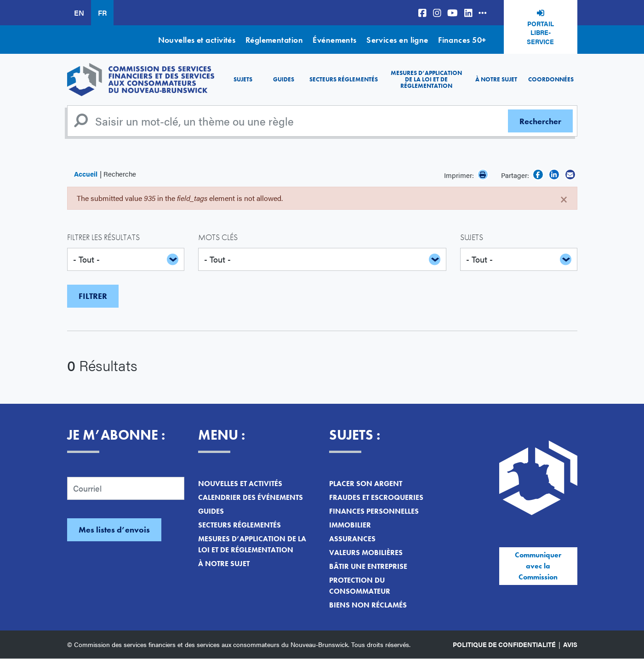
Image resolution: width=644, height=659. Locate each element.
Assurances (352, 539)
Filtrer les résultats (103, 237)
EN (79, 12)
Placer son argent (365, 483)
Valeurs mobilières (366, 552)
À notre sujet (496, 79)
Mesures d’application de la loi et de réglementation (426, 79)
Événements (335, 39)
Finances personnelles (374, 511)
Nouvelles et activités (197, 39)
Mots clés (218, 237)
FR (102, 12)
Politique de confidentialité (504, 644)
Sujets (243, 79)
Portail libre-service (540, 32)
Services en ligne (397, 39)
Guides (283, 79)
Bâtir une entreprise (368, 566)
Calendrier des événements (250, 497)
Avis (570, 644)
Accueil (85, 173)
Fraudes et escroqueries (376, 497)
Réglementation (274, 39)
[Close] (564, 198)
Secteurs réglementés (343, 79)
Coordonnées (551, 79)
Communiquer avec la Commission (538, 566)
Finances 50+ (462, 39)
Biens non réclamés (368, 605)
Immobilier (350, 525)
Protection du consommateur (359, 585)
